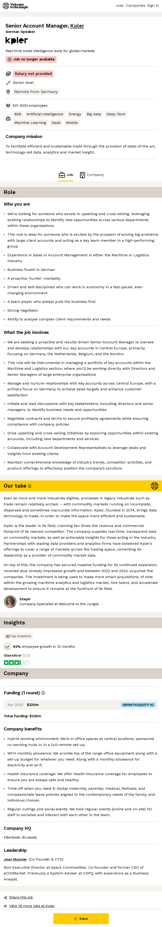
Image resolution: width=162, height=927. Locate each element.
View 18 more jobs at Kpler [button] (29, 906)
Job (65, 175)
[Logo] (15, 6)
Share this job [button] (18, 897)
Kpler (77, 26)
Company (91, 175)
